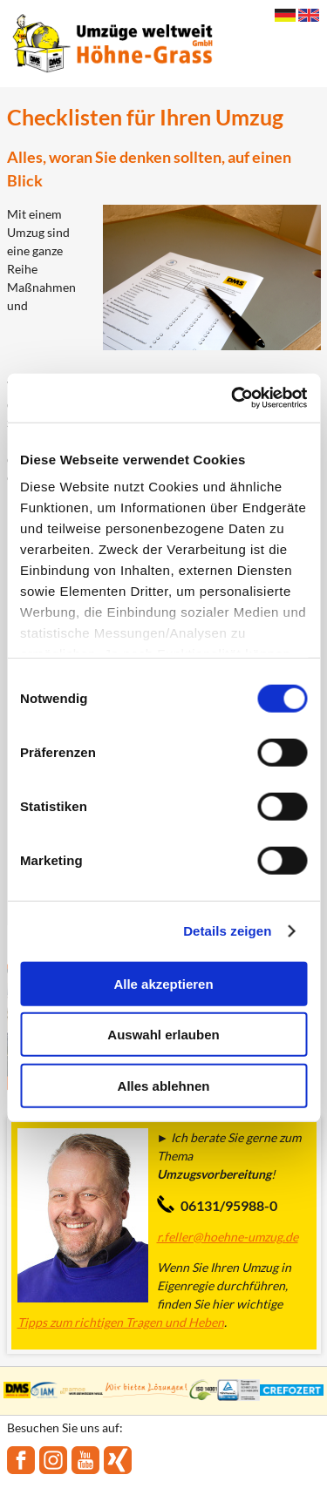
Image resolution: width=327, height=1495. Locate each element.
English (308, 15)
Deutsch (285, 15)
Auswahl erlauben (163, 1034)
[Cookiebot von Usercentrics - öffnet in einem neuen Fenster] (233, 398)
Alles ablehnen (164, 1085)
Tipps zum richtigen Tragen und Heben (120, 1322)
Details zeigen (227, 930)
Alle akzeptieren (163, 983)
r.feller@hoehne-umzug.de (227, 1236)
